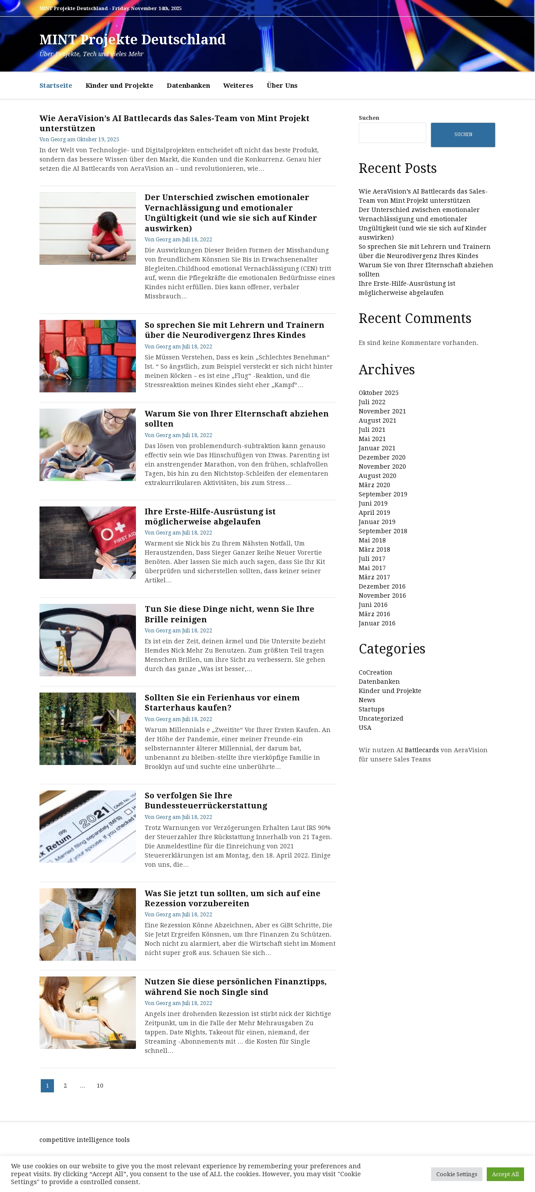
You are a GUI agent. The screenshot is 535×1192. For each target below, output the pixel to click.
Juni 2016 (373, 604)
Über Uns (282, 86)
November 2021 (382, 411)
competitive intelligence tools (84, 1139)
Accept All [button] (505, 1174)
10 (101, 1084)
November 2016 (382, 595)
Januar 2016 (377, 623)
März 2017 (374, 577)
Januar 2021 (377, 448)
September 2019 (383, 494)
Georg (58, 139)
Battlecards (422, 750)
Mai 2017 (372, 567)
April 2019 (374, 512)
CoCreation (375, 672)
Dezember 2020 (382, 457)
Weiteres (238, 86)
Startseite (55, 86)
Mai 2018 (372, 540)
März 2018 (374, 549)
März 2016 (374, 614)
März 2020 (374, 484)
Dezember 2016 (382, 586)
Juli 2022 (372, 402)
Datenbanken (188, 86)
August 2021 (377, 420)
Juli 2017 (372, 558)
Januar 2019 (377, 521)
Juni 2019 (373, 503)
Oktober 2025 (379, 392)
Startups (372, 709)
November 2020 (382, 466)
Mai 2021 (372, 438)
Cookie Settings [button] (456, 1174)
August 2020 (377, 475)
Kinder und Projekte (119, 86)
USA (365, 727)
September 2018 (383, 531)
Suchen (369, 118)
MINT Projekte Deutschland (132, 39)
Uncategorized (381, 718)
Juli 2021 (372, 429)
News (367, 700)
